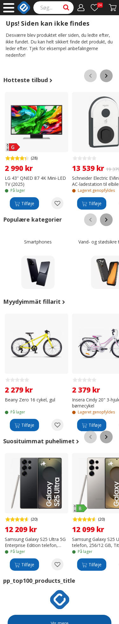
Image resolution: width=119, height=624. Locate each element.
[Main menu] (8, 8)
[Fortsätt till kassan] (113, 7)
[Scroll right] (106, 75)
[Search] (53, 7)
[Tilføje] (24, 203)
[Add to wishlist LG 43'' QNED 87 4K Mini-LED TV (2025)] (57, 203)
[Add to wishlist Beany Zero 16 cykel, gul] (57, 425)
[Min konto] (81, 7)
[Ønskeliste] (97, 7)
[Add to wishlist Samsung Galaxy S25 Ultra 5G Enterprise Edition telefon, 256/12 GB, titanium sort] (57, 564)
